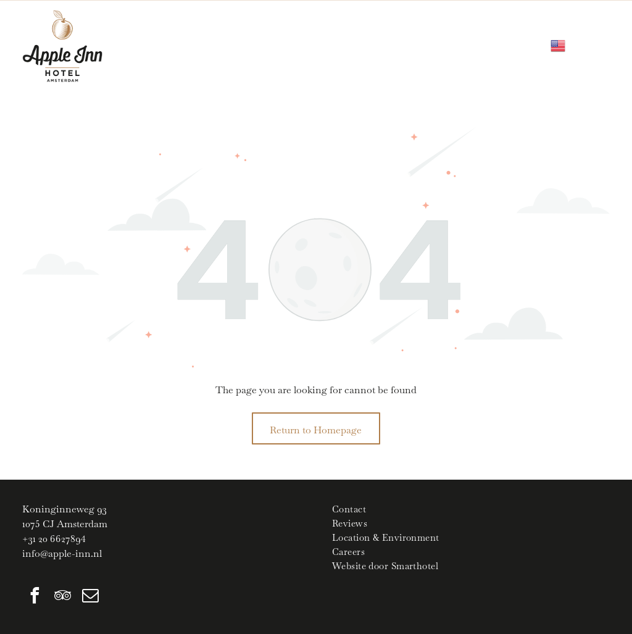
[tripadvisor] (62, 597)
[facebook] (34, 597)
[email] (90, 597)
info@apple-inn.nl (62, 553)
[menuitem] (471, 509)
